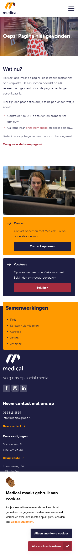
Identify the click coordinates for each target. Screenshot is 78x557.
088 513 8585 (12, 412)
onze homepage (37, 128)
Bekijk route (11, 458)
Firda (13, 319)
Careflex (15, 332)
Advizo (14, 338)
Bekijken (42, 287)
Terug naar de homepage (20, 144)
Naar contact (12, 426)
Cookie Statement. (22, 521)
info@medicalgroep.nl (17, 418)
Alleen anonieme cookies (51, 533)
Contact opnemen (42, 246)
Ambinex (16, 344)
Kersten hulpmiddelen (24, 326)
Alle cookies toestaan (46, 546)
